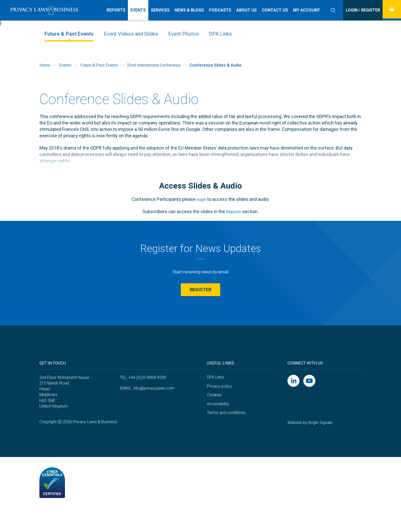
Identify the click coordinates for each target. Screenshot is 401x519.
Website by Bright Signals (309, 432)
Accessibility (218, 413)
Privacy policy (219, 396)
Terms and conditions (226, 422)
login (201, 199)
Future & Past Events (69, 34)
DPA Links (220, 34)
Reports (234, 211)
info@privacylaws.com (153, 398)
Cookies (214, 404)
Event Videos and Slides (131, 34)
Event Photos (183, 34)
